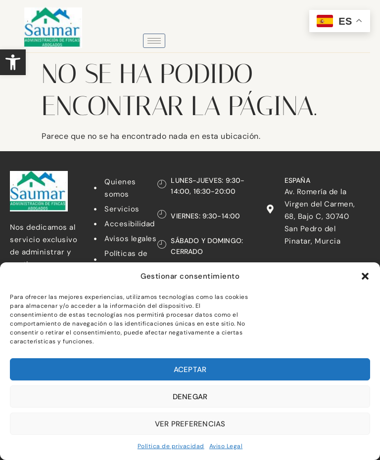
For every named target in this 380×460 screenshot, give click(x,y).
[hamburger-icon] (154, 41)
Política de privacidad (171, 446)
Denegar (190, 397)
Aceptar (190, 370)
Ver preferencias (190, 424)
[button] (13, 62)
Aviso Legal (226, 446)
